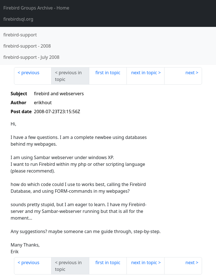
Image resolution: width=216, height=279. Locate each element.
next (190, 72)
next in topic (144, 72)
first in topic (107, 72)
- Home (36, 8)
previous (30, 72)
